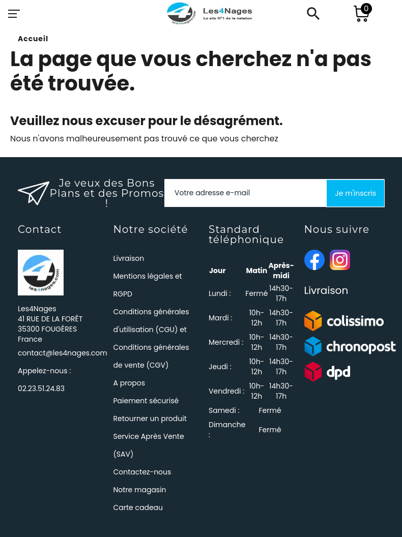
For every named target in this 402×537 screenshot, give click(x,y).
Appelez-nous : (44, 380)
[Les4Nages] (209, 13)
